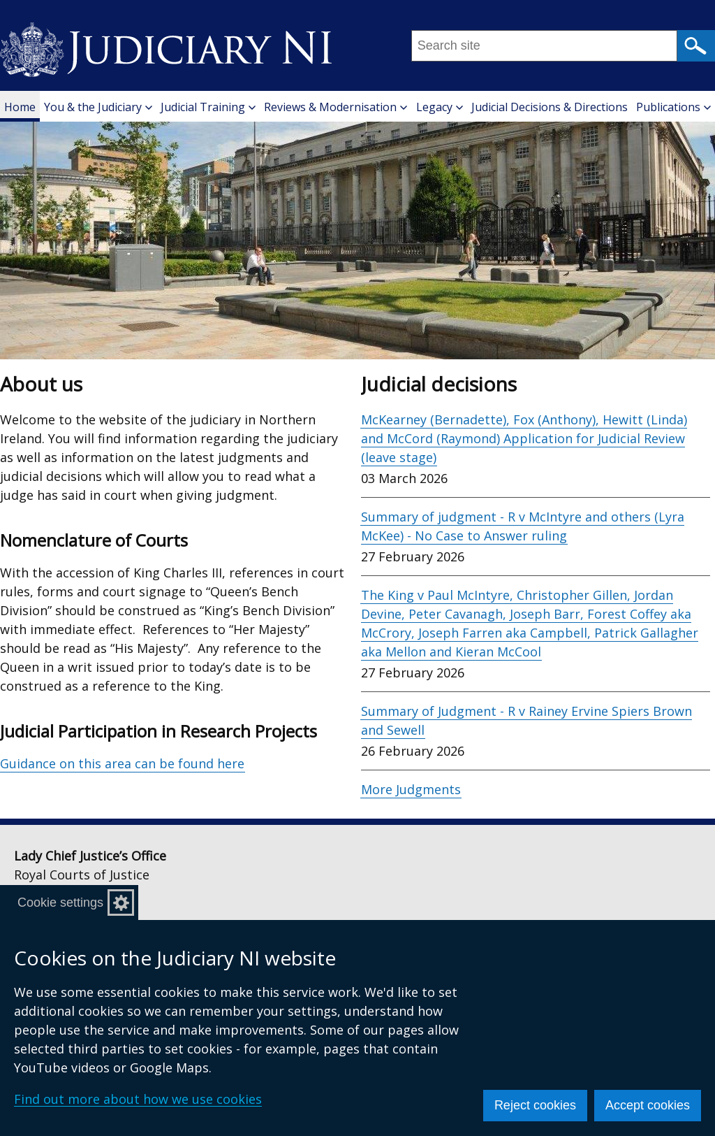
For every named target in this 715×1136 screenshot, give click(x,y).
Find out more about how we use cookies (138, 1099)
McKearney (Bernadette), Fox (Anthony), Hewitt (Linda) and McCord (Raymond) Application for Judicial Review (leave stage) (524, 438)
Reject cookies (535, 1105)
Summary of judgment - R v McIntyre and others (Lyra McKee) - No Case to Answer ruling (522, 526)
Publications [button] (673, 107)
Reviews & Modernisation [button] (335, 107)
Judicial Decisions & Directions (549, 107)
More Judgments (411, 789)
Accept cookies (647, 1105)
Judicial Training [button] (208, 107)
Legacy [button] (439, 107)
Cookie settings (60, 902)
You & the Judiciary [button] (98, 107)
